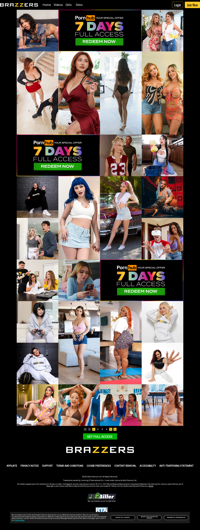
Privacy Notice (19, 520)
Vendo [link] (151, 486)
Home (47, 5)
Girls (69, 5)
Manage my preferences (176, 517)
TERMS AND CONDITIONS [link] (69, 465)
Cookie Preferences (99, 465)
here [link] (68, 484)
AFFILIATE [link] (12, 465)
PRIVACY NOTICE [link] (30, 465)
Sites (79, 5)
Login (177, 4)
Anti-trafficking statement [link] (176, 465)
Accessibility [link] (148, 465)
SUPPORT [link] (47, 465)
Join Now (192, 4)
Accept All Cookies (123, 517)
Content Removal (125, 465)
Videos (58, 5)
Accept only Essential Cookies (149, 517)
